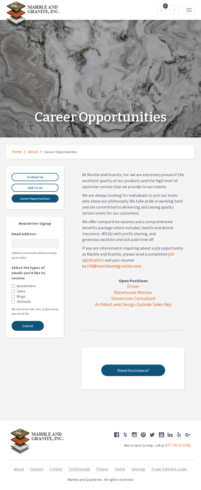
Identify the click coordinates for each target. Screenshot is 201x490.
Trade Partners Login (169, 468)
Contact (56, 468)
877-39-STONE (178, 445)
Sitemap (138, 468)
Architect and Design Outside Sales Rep (133, 304)
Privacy (102, 468)
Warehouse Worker (133, 292)
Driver (133, 286)
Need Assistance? (133, 370)
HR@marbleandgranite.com (114, 266)
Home (17, 151)
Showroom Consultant (133, 298)
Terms (119, 468)
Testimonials (79, 468)
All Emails (24, 301)
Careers (36, 468)
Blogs (21, 296)
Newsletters (26, 286)
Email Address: (24, 234)
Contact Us (35, 177)
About (33, 151)
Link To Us (35, 188)
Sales (21, 291)
